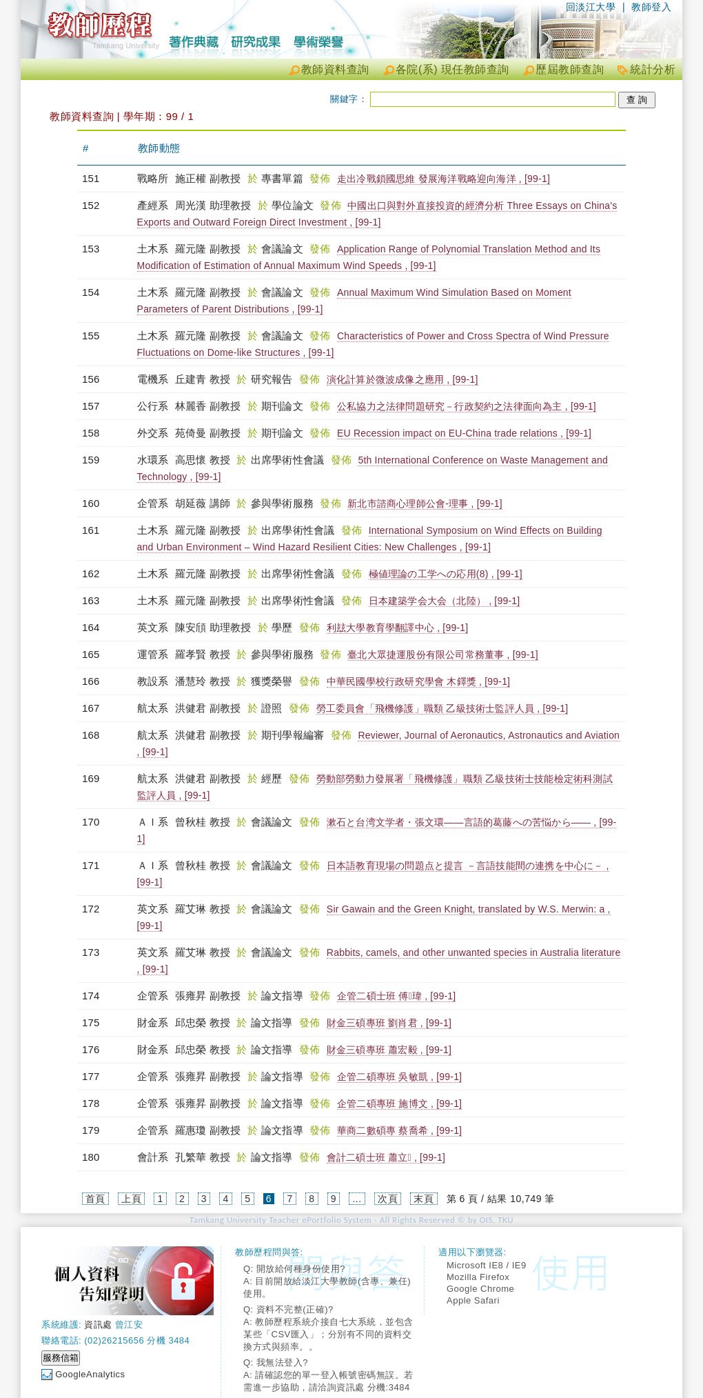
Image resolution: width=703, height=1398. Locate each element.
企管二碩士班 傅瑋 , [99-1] (396, 995)
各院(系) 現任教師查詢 (452, 69)
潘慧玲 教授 (202, 681)
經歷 (273, 778)
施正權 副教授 (208, 178)
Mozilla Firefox (478, 1277)
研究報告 (273, 379)
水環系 (154, 460)
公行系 (154, 406)
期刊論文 (283, 406)
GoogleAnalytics (90, 1374)
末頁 (424, 1198)
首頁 (95, 1198)
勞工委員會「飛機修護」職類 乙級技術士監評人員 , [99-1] (442, 708)
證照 (273, 708)
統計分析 (652, 69)
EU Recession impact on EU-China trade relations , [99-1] (464, 433)
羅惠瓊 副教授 (208, 1130)
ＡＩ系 (154, 822)
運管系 (154, 654)
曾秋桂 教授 (202, 822)
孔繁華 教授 (202, 1157)
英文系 (154, 627)
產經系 (154, 205)
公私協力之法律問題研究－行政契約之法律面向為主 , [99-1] (466, 406)
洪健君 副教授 (208, 708)
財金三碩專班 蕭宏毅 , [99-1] (389, 1049)
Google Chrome (480, 1289)
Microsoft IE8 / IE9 (487, 1265)
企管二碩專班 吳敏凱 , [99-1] (399, 1076)
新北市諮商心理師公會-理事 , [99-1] (424, 503)
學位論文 (294, 205)
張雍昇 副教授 (208, 995)
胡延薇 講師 (202, 503)
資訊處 (98, 1324)
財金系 (154, 1022)
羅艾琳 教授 (202, 909)
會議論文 (283, 248)
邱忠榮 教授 (202, 1022)
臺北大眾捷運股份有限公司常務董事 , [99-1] (442, 654)
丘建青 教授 (202, 379)
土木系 (154, 248)
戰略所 (154, 178)
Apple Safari (473, 1300)
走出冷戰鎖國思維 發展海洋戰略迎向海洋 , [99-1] (443, 178)
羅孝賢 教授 (202, 654)
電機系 (154, 379)
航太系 (154, 708)
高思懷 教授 (202, 460)
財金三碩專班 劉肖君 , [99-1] (389, 1022)
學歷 (284, 627)
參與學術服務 (284, 503)
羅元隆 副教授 (208, 248)
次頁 (388, 1198)
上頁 (131, 1198)
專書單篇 (283, 178)
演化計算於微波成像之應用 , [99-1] (402, 379)
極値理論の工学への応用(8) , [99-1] (445, 573)
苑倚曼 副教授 (208, 433)
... (356, 1198)
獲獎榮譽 (273, 681)
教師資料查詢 (335, 69)
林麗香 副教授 (208, 406)
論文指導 (283, 995)
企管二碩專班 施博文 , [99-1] (399, 1103)
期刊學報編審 (294, 735)
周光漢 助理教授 (213, 205)
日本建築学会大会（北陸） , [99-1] (444, 600)
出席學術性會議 (289, 460)
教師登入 (651, 6)
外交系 (154, 433)
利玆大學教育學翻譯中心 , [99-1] (397, 627)
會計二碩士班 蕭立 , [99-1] (386, 1157)
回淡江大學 (591, 6)
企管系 (154, 503)
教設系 (154, 681)
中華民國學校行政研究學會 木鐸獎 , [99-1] (418, 681)
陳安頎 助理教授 (213, 627)
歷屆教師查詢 (570, 69)
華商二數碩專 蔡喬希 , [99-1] (399, 1130)
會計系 (154, 1157)
